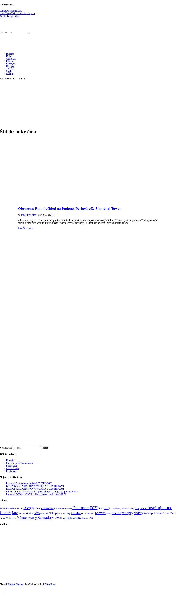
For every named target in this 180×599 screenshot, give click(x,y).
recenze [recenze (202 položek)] (116, 513)
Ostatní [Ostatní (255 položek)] (76, 513)
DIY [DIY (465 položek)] (94, 507)
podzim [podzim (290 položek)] (100, 513)
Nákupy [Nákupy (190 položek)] (53, 513)
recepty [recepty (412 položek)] (127, 513)
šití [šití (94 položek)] (91, 518)
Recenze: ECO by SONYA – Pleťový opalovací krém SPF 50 (36, 494)
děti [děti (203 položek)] (106, 508)
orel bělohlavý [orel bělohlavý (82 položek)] (64, 513)
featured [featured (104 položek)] (113, 508)
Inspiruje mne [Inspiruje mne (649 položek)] (159, 507)
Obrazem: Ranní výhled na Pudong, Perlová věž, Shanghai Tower (69, 208)
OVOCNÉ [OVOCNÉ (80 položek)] (85, 513)
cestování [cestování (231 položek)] (47, 508)
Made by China (28, 215)
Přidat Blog (11, 465)
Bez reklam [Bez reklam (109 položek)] (17, 508)
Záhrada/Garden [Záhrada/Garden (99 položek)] (77, 518)
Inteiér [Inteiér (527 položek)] (5, 512)
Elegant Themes (15, 584)
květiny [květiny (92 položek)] (30, 513)
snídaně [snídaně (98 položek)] (145, 513)
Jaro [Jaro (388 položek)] (15, 513)
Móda (9, 71)
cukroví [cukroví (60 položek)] (69, 508)
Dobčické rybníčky (9, 16)
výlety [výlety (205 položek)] (33, 517)
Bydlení (10, 53)
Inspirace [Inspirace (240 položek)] (141, 508)
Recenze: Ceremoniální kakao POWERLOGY (29, 483)
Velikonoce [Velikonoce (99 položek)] (11, 518)
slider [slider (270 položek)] (138, 513)
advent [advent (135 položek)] (3, 508)
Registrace (11, 471)
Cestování (11, 58)
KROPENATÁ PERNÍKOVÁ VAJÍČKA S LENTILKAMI (35, 486)
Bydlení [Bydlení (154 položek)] (36, 508)
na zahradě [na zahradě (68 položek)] (44, 514)
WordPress (50, 584)
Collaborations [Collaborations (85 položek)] (60, 508)
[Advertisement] (90, 104)
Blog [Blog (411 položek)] (27, 508)
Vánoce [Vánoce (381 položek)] (23, 517)
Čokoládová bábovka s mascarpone (17, 13)
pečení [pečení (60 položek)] (92, 513)
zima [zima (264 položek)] (66, 518)
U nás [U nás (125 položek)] (166, 513)
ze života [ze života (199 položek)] (57, 517)
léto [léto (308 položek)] (37, 513)
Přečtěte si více (25, 228)
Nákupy (10, 73)
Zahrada (10, 68)
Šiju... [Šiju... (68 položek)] (87, 518)
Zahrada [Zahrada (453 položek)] (44, 517)
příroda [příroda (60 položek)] (108, 513)
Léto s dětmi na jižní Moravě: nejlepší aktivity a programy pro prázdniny (42, 491)
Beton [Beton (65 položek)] (10, 508)
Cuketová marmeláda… (11, 10)
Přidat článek (12, 468)
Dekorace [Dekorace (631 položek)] (81, 507)
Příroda (9, 61)
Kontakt (10, 460)
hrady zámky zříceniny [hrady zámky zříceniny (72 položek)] (125, 508)
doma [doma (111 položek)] (100, 508)
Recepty (10, 66)
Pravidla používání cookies (19, 463)
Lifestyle (10, 63)
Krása (9, 56)
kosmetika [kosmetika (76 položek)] (23, 513)
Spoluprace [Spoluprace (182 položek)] (156, 513)
